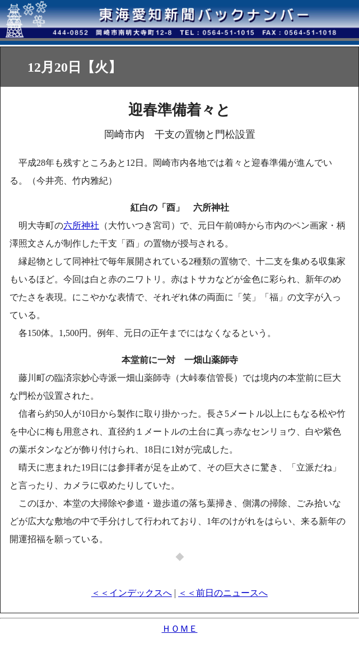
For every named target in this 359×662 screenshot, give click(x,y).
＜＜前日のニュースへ (223, 593)
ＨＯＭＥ (180, 628)
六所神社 (81, 225)
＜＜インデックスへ (131, 593)
